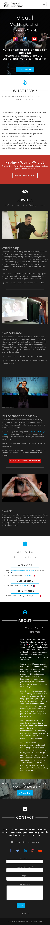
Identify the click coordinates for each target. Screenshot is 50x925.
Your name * (25, 860)
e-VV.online (25, 69)
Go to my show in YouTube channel (25, 461)
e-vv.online (27, 576)
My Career (25, 792)
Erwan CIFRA (37, 921)
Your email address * (25, 869)
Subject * (25, 877)
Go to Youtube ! (25, 175)
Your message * (25, 892)
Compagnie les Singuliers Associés (22, 570)
